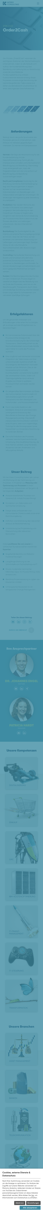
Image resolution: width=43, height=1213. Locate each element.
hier (32, 1195)
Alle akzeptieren (30, 1208)
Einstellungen (33, 1203)
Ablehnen (20, 1203)
